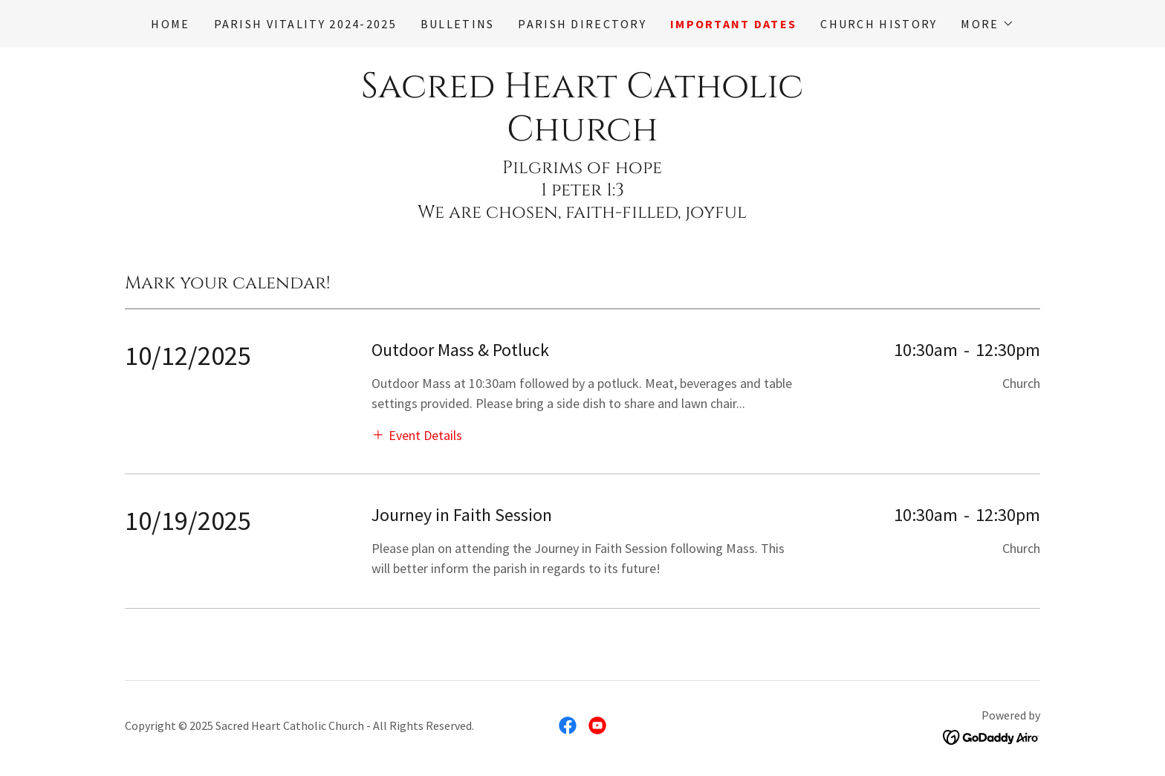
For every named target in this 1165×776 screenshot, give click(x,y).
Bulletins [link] (458, 23)
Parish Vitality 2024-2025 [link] (305, 23)
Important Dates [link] (733, 23)
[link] (582, 135)
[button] (987, 24)
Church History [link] (878, 23)
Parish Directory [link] (582, 23)
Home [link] (170, 23)
